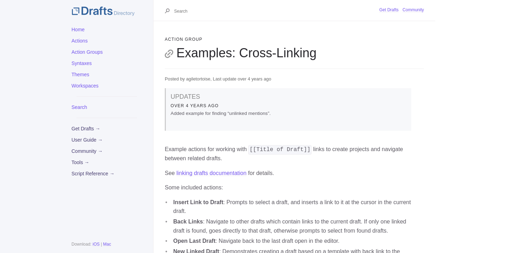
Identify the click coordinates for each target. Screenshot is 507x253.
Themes (80, 74)
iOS (96, 244)
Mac (107, 244)
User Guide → (87, 140)
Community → (87, 151)
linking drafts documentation (211, 173)
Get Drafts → (85, 128)
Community (413, 9)
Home (77, 29)
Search (79, 107)
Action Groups (87, 52)
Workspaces (85, 86)
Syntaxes (81, 63)
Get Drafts (389, 9)
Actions (79, 41)
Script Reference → (92, 173)
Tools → (80, 162)
